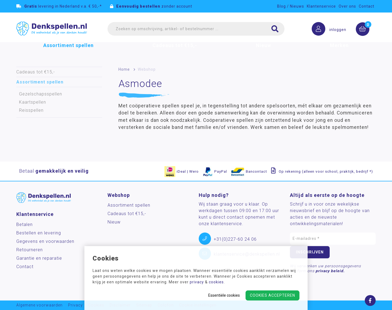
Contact (366, 6)
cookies (216, 282)
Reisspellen (31, 110)
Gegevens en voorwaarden (45, 241)
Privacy (75, 305)
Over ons (347, 6)
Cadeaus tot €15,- (174, 52)
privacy (197, 282)
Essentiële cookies (224, 295)
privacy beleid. (330, 271)
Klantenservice (321, 6)
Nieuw (263, 52)
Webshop (147, 69)
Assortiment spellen (68, 52)
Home (124, 69)
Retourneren (29, 249)
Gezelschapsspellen (40, 94)
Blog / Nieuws (290, 6)
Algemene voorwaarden (39, 305)
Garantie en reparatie (39, 258)
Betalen (24, 224)
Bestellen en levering (38, 232)
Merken (339, 52)
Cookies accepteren (272, 295)
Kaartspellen (32, 102)
